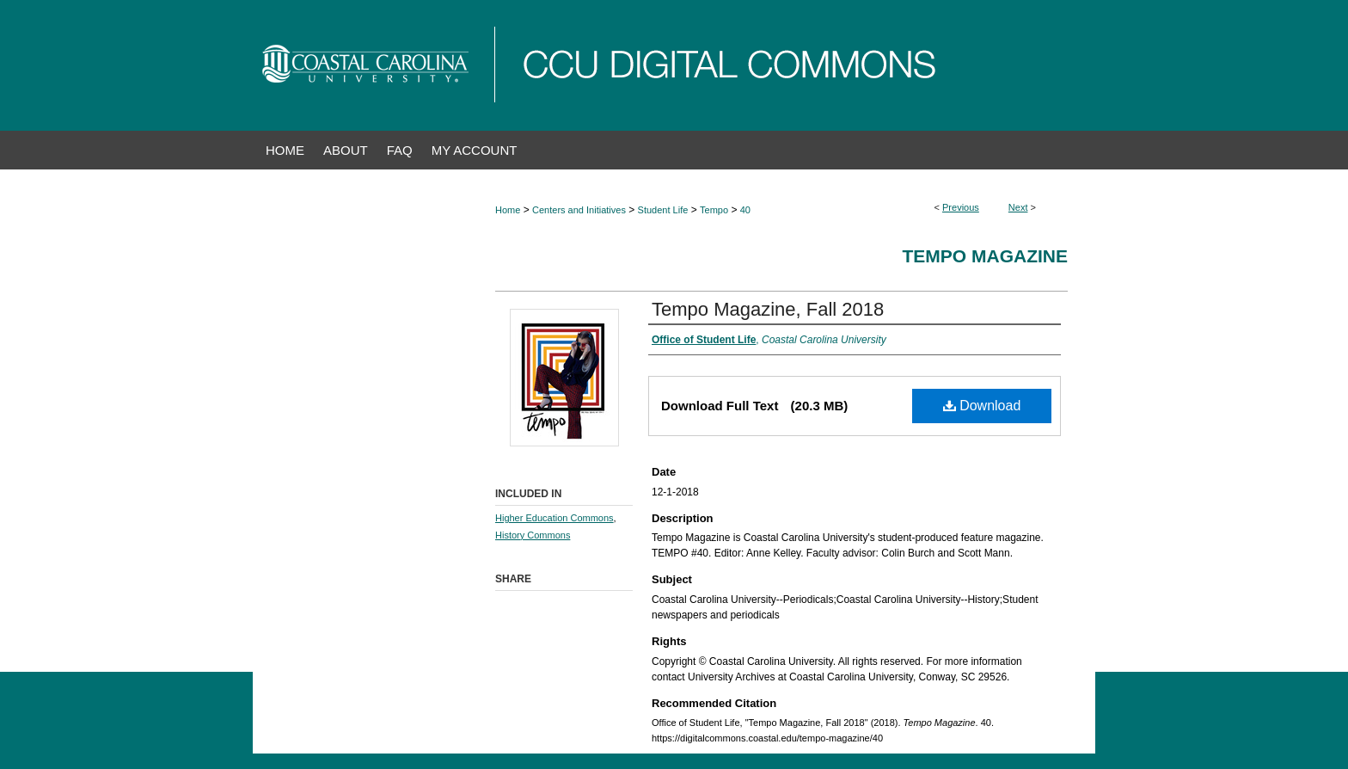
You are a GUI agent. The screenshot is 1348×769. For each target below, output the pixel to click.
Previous (960, 207)
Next (1018, 207)
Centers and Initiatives (579, 210)
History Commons (532, 535)
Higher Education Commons (554, 518)
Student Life (663, 210)
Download (982, 405)
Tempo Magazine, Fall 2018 (768, 309)
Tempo (714, 210)
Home (507, 210)
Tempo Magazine (986, 256)
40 (745, 210)
